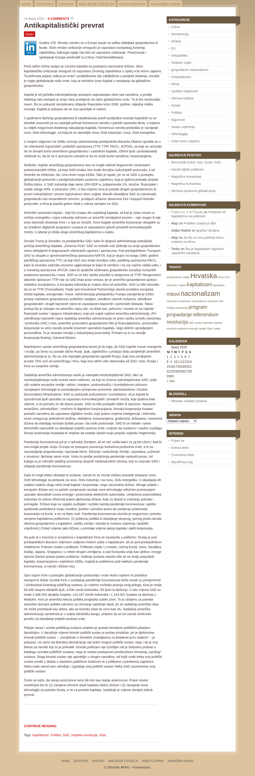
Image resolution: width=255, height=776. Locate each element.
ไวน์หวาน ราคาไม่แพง (187, 212)
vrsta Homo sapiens (185, 141)
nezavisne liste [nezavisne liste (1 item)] (215, 301)
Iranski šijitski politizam (187, 169)
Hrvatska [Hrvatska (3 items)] (203, 275)
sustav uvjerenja (182, 127)
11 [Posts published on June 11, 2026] (179, 361)
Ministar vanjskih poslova (189, 401)
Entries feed (179, 448)
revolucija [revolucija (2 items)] (177, 322)
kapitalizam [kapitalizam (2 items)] (199, 284)
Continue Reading (40, 726)
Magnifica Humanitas (186, 176)
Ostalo (29, 34)
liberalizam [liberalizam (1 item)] (219, 285)
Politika (55, 735)
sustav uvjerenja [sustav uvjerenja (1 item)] (203, 322)
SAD (66, 735)
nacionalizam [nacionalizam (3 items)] (200, 293)
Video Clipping (132, 4)
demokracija (179, 34)
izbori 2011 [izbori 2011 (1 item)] (224, 277)
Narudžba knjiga (166, 4)
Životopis (44, 4)
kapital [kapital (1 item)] (182, 285)
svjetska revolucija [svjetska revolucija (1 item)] (188, 328)
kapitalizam (40, 735)
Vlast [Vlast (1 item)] (209, 328)
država (176, 41)
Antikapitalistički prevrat (64, 25)
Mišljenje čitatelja (96, 4)
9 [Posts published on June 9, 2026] (171, 361)
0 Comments (58, 18)
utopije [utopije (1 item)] (202, 328)
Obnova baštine (182, 98)
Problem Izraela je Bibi (200, 223)
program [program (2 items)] (197, 307)
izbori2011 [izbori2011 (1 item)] (172, 285)
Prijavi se (177, 440)
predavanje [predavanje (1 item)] (181, 307)
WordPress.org (182, 462)
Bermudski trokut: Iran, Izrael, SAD (196, 162)
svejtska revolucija (84, 735)
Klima (175, 84)
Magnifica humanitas (186, 184)
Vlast (102, 735)
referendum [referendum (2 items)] (205, 314)
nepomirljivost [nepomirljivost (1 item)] (198, 301)
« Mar (171, 381)
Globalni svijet (181, 62)
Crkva (175, 27)
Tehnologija (179, 134)
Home (26, 4)
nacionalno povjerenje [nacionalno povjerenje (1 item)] (179, 301)
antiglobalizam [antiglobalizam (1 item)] (174, 277)
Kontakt (66, 4)
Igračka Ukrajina (207, 230)
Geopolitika (179, 55)
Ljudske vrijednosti (184, 91)
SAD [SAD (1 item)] (191, 322)
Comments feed (182, 455)
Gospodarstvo (181, 77)
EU (173, 48)
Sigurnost (178, 120)
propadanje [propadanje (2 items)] (179, 314)
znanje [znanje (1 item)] (216, 328)
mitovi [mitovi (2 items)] (173, 294)
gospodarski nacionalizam (189, 70)
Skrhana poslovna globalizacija (193, 191)
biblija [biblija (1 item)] (186, 277)
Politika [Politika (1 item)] (170, 307)
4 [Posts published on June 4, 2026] (178, 357)
